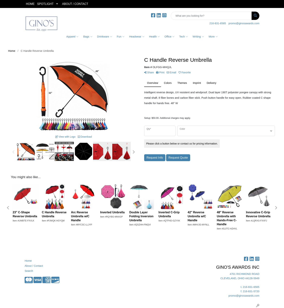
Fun (120, 36)
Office (169, 36)
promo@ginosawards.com (244, 23)
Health (154, 36)
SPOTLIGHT (45, 3)
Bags (87, 36)
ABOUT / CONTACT (75, 3)
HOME (30, 3)
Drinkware (104, 36)
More (213, 36)
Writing (198, 36)
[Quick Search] (211, 16)
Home (28, 260)
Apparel (72, 36)
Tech (183, 36)
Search (29, 270)
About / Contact (34, 265)
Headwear (136, 36)
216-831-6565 (217, 23)
